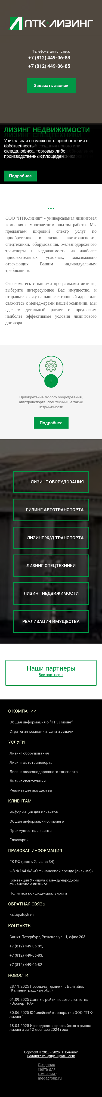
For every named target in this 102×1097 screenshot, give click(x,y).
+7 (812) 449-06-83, (26, 955)
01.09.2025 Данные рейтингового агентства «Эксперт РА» (49, 1001)
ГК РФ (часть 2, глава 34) (32, 861)
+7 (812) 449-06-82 (26, 964)
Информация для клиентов (34, 812)
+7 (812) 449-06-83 (49, 57)
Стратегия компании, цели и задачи (41, 731)
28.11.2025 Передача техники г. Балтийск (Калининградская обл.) (47, 988)
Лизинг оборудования (29, 753)
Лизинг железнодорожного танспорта (44, 771)
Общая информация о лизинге (37, 821)
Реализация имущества (31, 790)
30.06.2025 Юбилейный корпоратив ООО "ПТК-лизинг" (51, 1014)
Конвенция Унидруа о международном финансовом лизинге (44, 882)
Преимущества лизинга (31, 830)
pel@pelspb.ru (22, 915)
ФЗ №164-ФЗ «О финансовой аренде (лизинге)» (52, 871)
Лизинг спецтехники (28, 781)
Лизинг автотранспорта (31, 762)
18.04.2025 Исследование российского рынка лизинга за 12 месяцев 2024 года (50, 1027)
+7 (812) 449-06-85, (26, 946)
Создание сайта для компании (47, 1069)
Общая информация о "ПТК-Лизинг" (41, 722)
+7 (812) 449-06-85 (49, 66)
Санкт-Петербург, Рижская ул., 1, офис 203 (47, 937)
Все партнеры (51, 674)
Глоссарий (19, 840)
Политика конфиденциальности (38, 893)
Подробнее (20, 175)
